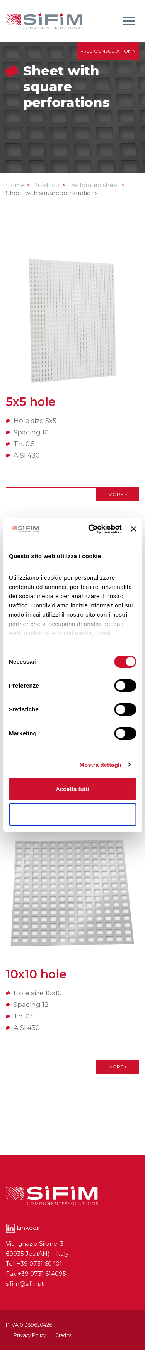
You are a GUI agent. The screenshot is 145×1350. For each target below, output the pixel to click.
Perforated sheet (97, 185)
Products (49, 185)
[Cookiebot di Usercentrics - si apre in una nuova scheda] (91, 529)
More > (117, 494)
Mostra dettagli (100, 764)
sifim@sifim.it (25, 1283)
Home (18, 185)
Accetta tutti (72, 789)
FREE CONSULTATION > (107, 51)
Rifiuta (72, 814)
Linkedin (24, 1227)
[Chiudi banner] (133, 529)
